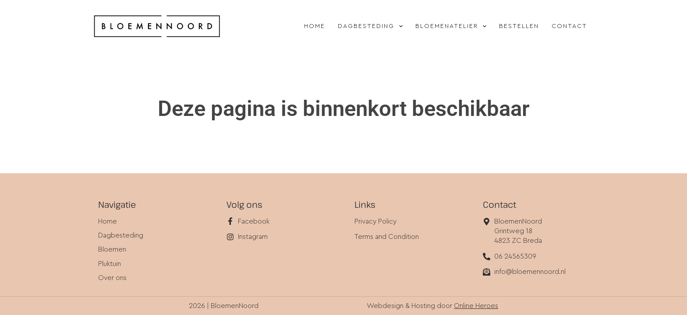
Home (314, 26)
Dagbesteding (372, 26)
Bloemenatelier (452, 26)
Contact (569, 26)
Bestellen (519, 26)
